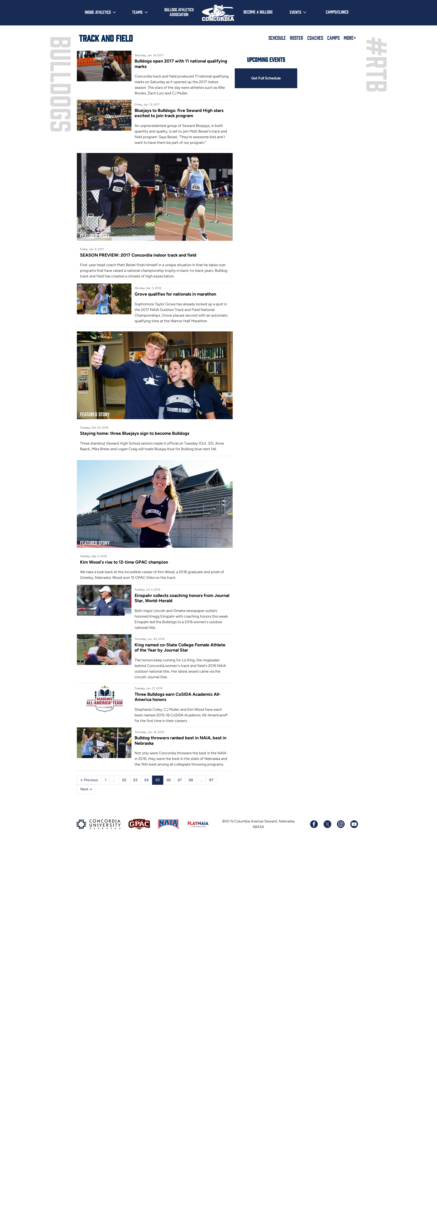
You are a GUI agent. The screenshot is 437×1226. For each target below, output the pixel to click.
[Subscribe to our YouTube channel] (354, 824)
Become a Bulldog (257, 11)
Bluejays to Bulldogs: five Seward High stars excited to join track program (179, 113)
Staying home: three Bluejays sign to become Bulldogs (134, 433)
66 (169, 780)
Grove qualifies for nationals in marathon (175, 294)
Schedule (277, 38)
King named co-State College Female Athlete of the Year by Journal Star (180, 647)
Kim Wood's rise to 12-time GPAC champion (124, 562)
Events (295, 12)
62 (124, 780)
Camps (333, 38)
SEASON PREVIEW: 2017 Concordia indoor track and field (138, 255)
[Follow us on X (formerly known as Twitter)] (327, 824)
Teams (137, 12)
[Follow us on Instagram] (340, 824)
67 (180, 780)
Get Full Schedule (266, 78)
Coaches (315, 38)
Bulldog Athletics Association (179, 12)
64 (146, 780)
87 (211, 780)
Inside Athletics (98, 12)
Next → (86, 789)
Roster (296, 38)
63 (135, 780)
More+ (350, 38)
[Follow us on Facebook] (314, 824)
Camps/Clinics (337, 11)
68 (191, 780)
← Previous (89, 780)
